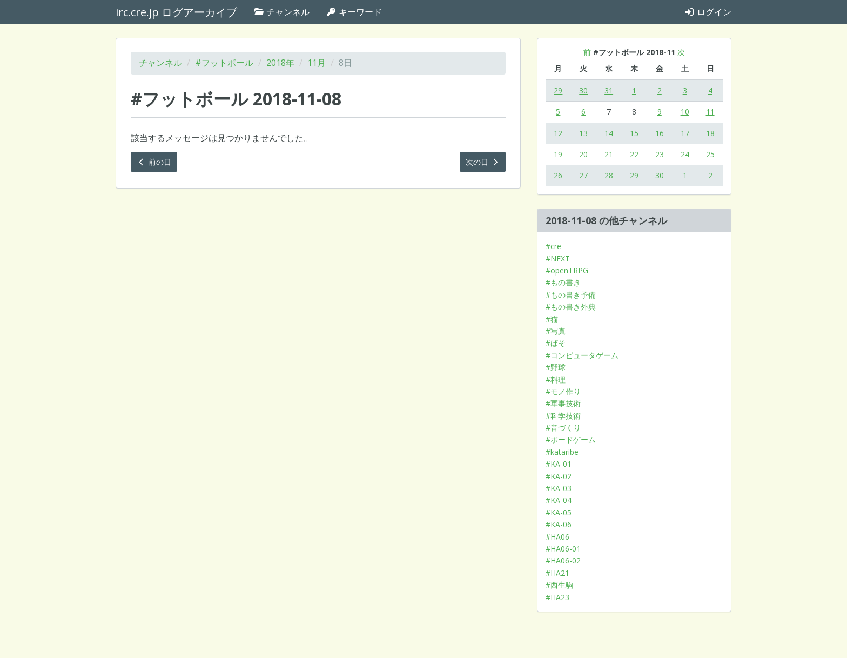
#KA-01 (559, 464)
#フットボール (224, 63)
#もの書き (563, 282)
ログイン (707, 12)
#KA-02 (559, 476)
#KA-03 (559, 488)
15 (634, 133)
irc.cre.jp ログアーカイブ (176, 12)
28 (608, 175)
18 (710, 133)
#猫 (552, 319)
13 (583, 133)
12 (558, 133)
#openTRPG (567, 270)
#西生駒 (559, 585)
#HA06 (557, 537)
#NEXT (558, 258)
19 (558, 154)
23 (659, 154)
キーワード (354, 12)
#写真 (556, 331)
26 (558, 175)
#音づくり (563, 427)
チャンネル (281, 12)
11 (710, 111)
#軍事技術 (563, 403)
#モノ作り (563, 391)
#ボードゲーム (571, 439)
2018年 (280, 63)
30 (583, 90)
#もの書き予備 (571, 295)
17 (685, 133)
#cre (553, 246)
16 (659, 133)
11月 (316, 63)
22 (634, 154)
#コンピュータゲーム (582, 355)
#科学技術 (563, 416)
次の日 (483, 162)
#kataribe (562, 452)
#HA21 (557, 573)
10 (685, 111)
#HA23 (557, 597)
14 (608, 133)
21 (608, 154)
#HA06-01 (563, 548)
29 (558, 90)
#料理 (556, 379)
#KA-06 (559, 524)
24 (685, 154)
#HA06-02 (563, 560)
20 (583, 154)
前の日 (154, 162)
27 (583, 175)
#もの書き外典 (571, 306)
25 (710, 154)
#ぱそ (556, 343)
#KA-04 (559, 500)
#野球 (556, 367)
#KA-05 (559, 512)
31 (608, 90)
